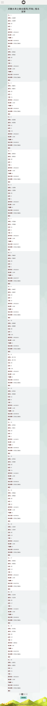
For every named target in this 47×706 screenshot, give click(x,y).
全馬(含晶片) (16, 32)
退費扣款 (15, 642)
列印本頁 (23, 697)
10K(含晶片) (16, 405)
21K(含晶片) (16, 439)
